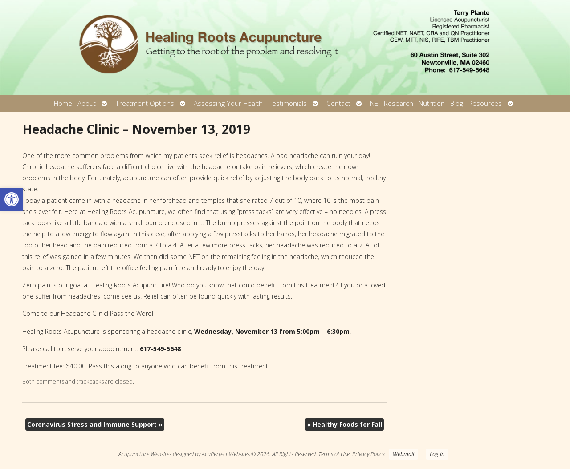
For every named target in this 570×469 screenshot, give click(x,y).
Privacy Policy (368, 454)
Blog (456, 103)
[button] (11, 199)
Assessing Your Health (228, 103)
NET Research (391, 103)
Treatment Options (144, 103)
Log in (437, 454)
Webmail (403, 454)
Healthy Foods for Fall (344, 424)
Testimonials (287, 103)
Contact (338, 103)
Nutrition (432, 103)
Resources (485, 103)
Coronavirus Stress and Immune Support (95, 424)
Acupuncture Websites (144, 454)
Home (63, 103)
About (86, 103)
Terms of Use (334, 454)
